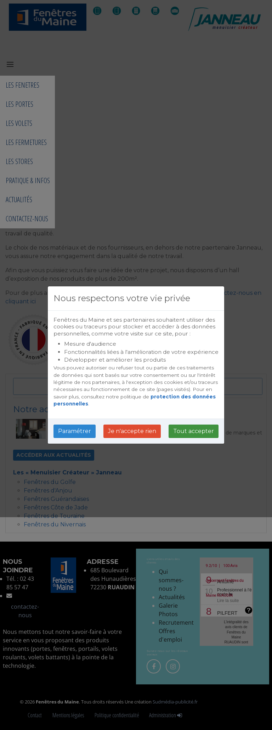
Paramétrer (74, 431)
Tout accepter (193, 431)
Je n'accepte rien (132, 431)
